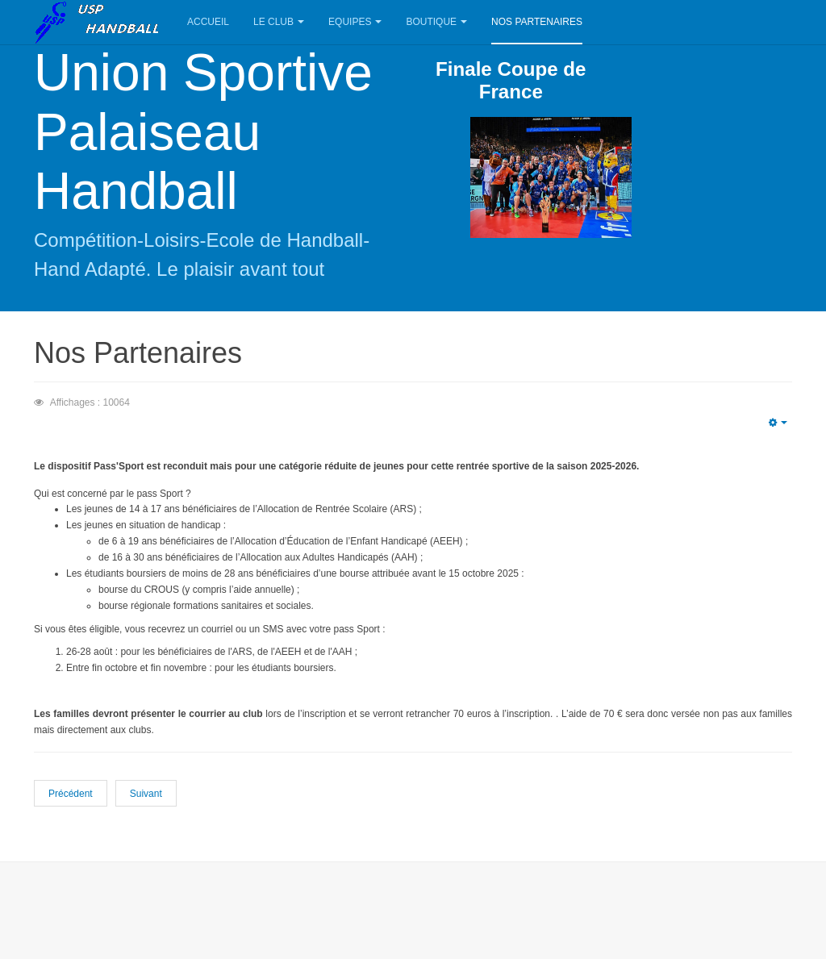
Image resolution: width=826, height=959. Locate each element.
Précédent (70, 793)
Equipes (355, 21)
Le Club (278, 21)
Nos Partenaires (536, 21)
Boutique (436, 21)
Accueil (208, 21)
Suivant (146, 793)
